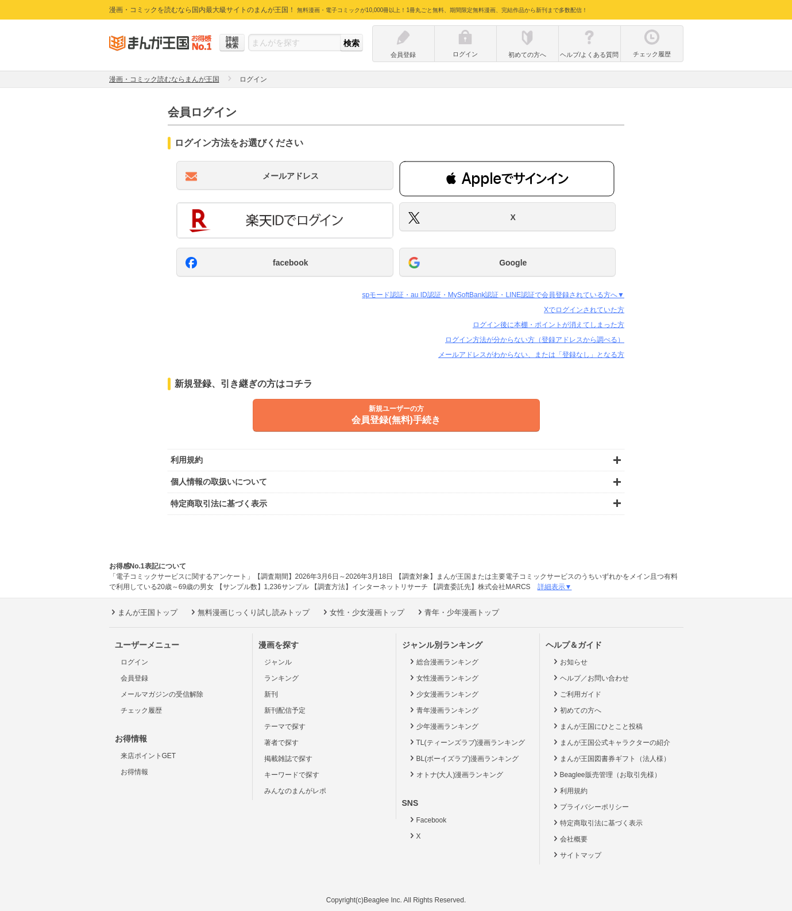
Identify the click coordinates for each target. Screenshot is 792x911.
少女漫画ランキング (443, 693)
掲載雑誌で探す (288, 759)
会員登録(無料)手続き (396, 414)
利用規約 (569, 790)
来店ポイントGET (148, 756)
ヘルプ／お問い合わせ (590, 677)
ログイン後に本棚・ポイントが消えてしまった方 (548, 325)
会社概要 (569, 838)
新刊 (271, 694)
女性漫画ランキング (443, 677)
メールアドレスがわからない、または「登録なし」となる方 (531, 355)
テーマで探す (285, 726)
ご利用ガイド (576, 693)
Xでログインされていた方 (584, 310)
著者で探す (281, 743)
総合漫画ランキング (443, 661)
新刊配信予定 (285, 710)
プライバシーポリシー (590, 806)
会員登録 (134, 678)
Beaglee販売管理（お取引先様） (606, 774)
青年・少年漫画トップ (457, 612)
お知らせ (569, 661)
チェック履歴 (141, 710)
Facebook (427, 819)
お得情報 (134, 772)
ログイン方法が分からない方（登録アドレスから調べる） (534, 340)
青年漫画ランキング (443, 709)
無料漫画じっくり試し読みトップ (249, 612)
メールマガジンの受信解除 (162, 694)
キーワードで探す (291, 775)
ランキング (281, 678)
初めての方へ (576, 709)
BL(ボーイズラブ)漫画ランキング (463, 758)
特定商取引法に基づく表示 (597, 822)
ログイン (134, 662)
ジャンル (278, 662)
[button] (507, 179)
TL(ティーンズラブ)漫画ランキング (467, 742)
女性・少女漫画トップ (362, 612)
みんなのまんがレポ (295, 791)
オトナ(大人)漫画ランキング (456, 774)
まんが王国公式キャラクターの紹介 (610, 742)
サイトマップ (576, 854)
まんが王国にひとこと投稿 (597, 726)
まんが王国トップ (143, 612)
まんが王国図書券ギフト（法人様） (610, 758)
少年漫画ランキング (443, 726)
